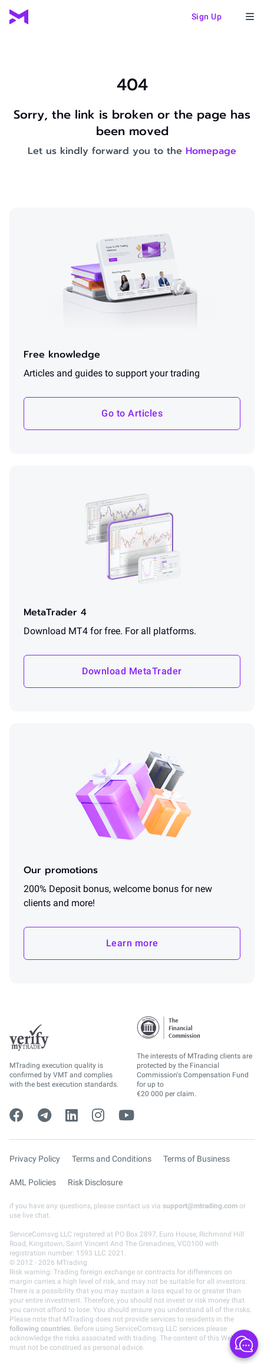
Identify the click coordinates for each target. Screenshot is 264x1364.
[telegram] (44, 1115)
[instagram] (98, 1115)
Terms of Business (196, 1158)
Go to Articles (132, 413)
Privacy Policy (34, 1158)
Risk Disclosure (95, 1182)
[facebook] (16, 1115)
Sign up (207, 16)
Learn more (132, 943)
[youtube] (126, 1115)
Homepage (211, 151)
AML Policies (32, 1182)
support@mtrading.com (200, 1206)
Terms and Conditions (111, 1158)
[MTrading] (18, 16)
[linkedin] (71, 1115)
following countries (39, 1328)
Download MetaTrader (132, 671)
